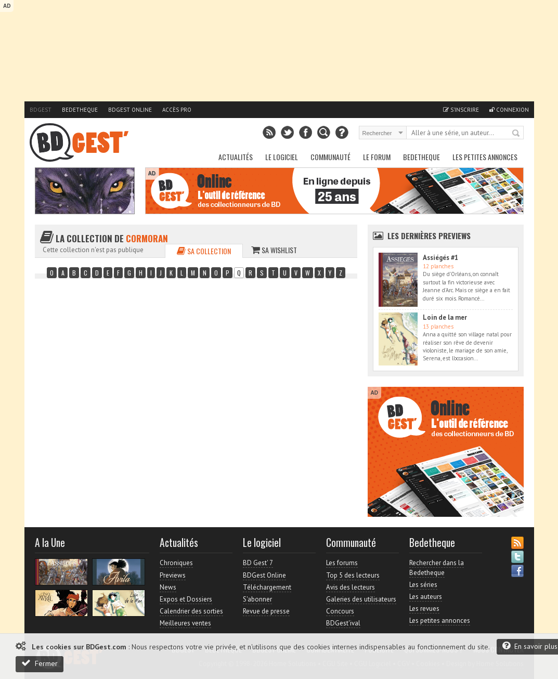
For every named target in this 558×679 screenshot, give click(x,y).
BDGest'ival (343, 623)
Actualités (235, 156)
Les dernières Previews (429, 235)
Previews (173, 575)
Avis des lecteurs (350, 587)
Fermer (39, 663)
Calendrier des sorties (191, 611)
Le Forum (377, 156)
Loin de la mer (445, 317)
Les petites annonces (484, 156)
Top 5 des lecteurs (353, 575)
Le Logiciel (281, 156)
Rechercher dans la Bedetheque (436, 567)
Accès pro (176, 109)
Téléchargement (267, 587)
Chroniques (176, 562)
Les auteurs (425, 596)
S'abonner (257, 599)
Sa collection (204, 250)
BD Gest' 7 (258, 562)
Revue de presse (266, 611)
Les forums (342, 562)
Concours (340, 611)
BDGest (40, 109)
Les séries (423, 584)
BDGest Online (130, 109)
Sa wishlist (274, 249)
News (168, 587)
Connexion (509, 109)
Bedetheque (80, 109)
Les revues (424, 608)
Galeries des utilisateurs (361, 599)
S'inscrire (461, 109)
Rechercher (516, 133)
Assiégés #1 (440, 257)
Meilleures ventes (185, 623)
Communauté (330, 156)
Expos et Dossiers (186, 599)
